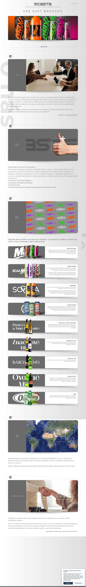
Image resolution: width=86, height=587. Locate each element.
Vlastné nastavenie (67, 579)
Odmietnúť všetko (78, 583)
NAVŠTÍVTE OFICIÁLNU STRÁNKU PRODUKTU (66, 269)
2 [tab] (41, 56)
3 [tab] (43, 56)
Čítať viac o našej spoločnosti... (66, 124)
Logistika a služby (41, 7)
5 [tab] (47, 56)
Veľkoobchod (51, 7)
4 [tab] (45, 56)
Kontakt (58, 7)
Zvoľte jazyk (74, 3)
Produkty (32, 7)
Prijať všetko (68, 583)
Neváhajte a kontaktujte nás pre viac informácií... (60, 542)
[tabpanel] (43, 33)
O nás (26, 7)
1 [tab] (39, 56)
